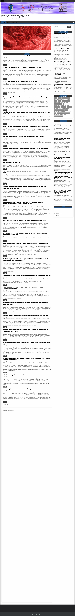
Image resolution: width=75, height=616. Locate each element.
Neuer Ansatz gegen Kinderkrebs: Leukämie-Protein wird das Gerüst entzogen (25, 243)
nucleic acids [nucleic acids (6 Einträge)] (62, 110)
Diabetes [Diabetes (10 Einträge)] (59, 101)
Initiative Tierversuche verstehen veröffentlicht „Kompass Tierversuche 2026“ (26, 315)
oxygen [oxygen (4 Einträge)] (66, 110)
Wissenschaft (7, 1)
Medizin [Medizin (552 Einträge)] (69, 108)
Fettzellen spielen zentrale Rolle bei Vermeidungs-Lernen (19, 389)
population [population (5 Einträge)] (60, 111)
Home (2, 1)
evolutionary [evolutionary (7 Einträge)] (57, 104)
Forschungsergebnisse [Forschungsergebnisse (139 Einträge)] (59, 105)
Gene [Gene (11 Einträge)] (68, 105)
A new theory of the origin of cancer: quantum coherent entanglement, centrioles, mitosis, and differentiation (62, 192)
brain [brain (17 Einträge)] (56, 99)
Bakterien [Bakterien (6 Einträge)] (59, 98)
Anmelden (56, 208)
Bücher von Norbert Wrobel (8, 410)
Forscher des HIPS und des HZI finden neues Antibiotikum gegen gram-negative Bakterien (62, 138)
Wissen (13, 1)
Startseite (3, 22)
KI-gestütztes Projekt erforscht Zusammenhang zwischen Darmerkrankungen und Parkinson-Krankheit (26, 233)
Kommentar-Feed (57, 213)
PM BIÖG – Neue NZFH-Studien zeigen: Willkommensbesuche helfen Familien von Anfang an (26, 113)
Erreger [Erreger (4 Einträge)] (61, 102)
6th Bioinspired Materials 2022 (61, 49)
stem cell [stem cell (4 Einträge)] (58, 113)
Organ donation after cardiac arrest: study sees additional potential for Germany (27, 276)
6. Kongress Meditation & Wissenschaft (60, 73)
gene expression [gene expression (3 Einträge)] (57, 107)
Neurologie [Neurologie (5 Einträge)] (56, 110)
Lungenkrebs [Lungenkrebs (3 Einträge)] (64, 108)
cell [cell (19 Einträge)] (67, 99)
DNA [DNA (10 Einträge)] (62, 101)
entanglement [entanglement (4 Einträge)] (57, 102)
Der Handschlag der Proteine (11, 162)
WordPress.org (57, 215)
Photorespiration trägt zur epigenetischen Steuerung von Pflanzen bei (61, 35)
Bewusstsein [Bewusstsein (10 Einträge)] (64, 98)
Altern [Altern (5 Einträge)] (56, 98)
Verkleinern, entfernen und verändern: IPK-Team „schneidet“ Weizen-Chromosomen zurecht (23, 287)
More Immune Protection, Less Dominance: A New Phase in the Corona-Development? (23, 137)
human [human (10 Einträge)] (62, 107)
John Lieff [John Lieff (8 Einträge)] (56, 108)
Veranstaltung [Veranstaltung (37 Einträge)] (57, 116)
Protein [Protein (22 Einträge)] (65, 111)
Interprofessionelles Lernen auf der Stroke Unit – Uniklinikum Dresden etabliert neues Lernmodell (25, 303)
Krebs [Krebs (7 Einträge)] (60, 108)
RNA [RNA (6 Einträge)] (55, 113)
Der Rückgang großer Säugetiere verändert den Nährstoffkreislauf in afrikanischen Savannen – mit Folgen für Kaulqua (23, 203)
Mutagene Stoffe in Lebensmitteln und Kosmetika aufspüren (62, 62)
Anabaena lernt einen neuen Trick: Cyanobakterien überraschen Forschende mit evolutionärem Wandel (26, 359)
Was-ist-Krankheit (15, 22)
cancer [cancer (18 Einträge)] (59, 99)
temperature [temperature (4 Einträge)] (57, 114)
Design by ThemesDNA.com (37, 614)
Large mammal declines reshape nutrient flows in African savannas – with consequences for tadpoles (24, 187)
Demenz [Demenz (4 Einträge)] (56, 101)
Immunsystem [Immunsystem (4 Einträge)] (69, 107)
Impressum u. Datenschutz (26, 1)
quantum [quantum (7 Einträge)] (68, 111)
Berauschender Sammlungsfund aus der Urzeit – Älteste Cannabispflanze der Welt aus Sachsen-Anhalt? (25, 330)
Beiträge (8, 22)
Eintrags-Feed (57, 211)
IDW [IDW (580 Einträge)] (65, 107)
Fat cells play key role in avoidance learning (15, 375)
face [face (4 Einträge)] (61, 104)
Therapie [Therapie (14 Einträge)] (61, 114)
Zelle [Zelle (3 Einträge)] (61, 116)
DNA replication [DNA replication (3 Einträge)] (67, 101)
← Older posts (5, 404)
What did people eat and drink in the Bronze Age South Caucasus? (22, 67)
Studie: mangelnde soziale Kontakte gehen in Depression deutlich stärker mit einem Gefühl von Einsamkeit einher (25, 259)
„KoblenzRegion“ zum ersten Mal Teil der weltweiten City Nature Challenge (24, 220)
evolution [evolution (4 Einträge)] (66, 102)
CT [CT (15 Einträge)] (69, 99)
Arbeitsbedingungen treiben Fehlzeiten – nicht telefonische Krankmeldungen (25, 126)
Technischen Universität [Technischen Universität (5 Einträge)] (65, 113)
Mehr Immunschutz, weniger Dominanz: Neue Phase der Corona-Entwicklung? (26, 148)
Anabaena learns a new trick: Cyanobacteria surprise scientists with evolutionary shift (27, 343)
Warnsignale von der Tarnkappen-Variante (62, 85)
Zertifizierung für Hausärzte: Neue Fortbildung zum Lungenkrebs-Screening (25, 97)
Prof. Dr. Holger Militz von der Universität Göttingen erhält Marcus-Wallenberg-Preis (26, 171)
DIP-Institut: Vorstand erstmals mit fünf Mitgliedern (18, 56)
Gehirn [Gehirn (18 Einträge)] (65, 105)
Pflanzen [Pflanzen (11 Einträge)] (56, 111)
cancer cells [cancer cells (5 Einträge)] (63, 99)
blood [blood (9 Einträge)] (69, 98)
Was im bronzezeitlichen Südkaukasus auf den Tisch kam (20, 81)
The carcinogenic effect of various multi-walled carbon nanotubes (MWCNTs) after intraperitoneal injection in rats (62, 156)
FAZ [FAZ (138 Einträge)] (63, 104)
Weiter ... (4, 65)
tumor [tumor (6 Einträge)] (65, 114)
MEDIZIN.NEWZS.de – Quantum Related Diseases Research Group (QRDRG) (15, 16)
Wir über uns (18, 1)
